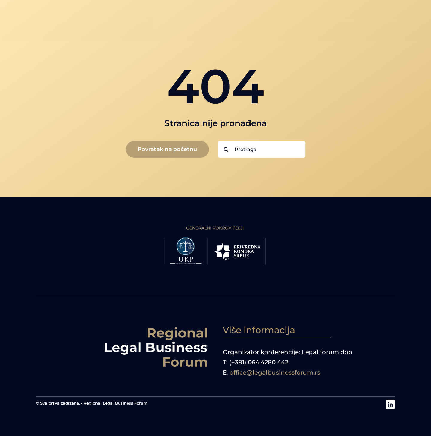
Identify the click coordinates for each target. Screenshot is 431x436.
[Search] (226, 149)
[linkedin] (390, 404)
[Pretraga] (261, 149)
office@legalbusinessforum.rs (275, 372)
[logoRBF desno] (156, 328)
